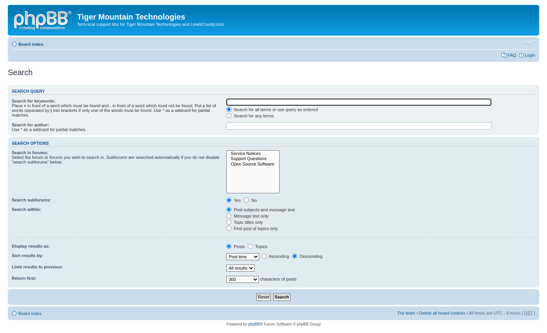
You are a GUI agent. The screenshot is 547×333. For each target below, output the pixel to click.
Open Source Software (252, 164)
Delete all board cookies (442, 313)
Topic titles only (244, 222)
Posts (235, 246)
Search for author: (30, 124)
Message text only (247, 216)
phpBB (254, 324)
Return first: (24, 278)
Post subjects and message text (260, 209)
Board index (30, 44)
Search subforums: (31, 200)
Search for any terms (250, 115)
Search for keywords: (34, 101)
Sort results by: (27, 255)
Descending (307, 256)
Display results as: (31, 246)
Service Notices (252, 153)
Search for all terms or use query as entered (272, 109)
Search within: (26, 209)
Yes (233, 200)
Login (530, 55)
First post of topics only (252, 228)
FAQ (511, 55)
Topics (257, 246)
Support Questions (252, 158)
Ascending (275, 256)
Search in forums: (30, 152)
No (250, 200)
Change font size (529, 42)
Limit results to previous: (37, 267)
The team (406, 313)
